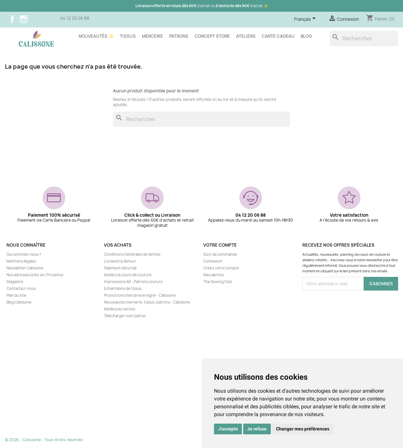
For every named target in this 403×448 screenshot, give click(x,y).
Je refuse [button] (257, 428)
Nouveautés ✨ (96, 36)
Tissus (128, 36)
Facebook (12, 19)
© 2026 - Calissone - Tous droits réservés (44, 439)
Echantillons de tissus (123, 288)
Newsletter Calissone (25, 268)
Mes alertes (213, 275)
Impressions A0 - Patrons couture (133, 281)
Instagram (24, 19)
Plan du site (16, 295)
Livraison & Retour (120, 261)
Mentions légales (21, 261)
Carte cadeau (278, 36)
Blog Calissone (18, 302)
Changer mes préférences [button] (302, 428)
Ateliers (246, 36)
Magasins (14, 281)
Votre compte (220, 245)
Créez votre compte (221, 268)
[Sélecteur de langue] (306, 19)
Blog (306, 36)
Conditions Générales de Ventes (132, 254)
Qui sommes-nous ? (23, 254)
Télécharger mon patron (125, 316)
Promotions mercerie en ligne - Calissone (140, 295)
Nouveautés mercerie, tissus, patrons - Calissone (147, 302)
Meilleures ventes (119, 309)
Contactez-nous (21, 288)
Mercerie (152, 36)
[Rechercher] (364, 38)
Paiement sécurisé (120, 268)
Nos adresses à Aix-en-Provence (34, 275)
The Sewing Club (217, 281)
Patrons (178, 36)
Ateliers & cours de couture (128, 275)
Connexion (212, 261)
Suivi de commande (220, 254)
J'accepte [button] (228, 428)
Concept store (212, 36)
